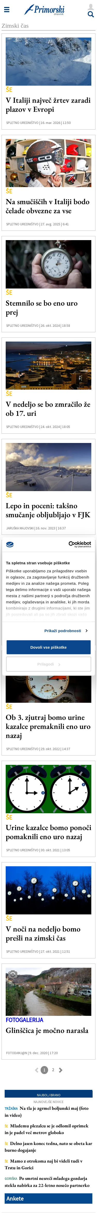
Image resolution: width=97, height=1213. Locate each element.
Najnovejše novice (49, 1102)
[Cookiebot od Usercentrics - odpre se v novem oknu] (69, 544)
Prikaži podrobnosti (62, 630)
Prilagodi (48, 664)
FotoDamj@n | (17, 1053)
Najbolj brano (49, 1095)
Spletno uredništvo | (23, 123)
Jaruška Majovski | (20, 528)
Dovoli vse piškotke (48, 647)
